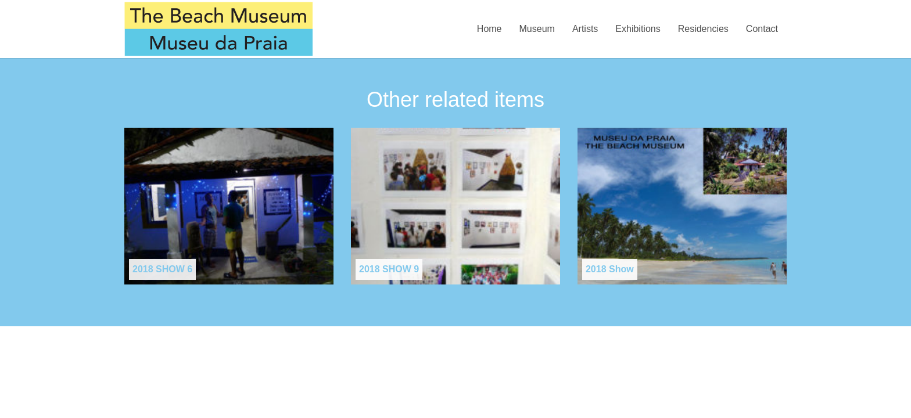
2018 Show (610, 269)
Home (489, 29)
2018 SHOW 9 (389, 269)
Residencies (703, 29)
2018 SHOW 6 (162, 269)
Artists (585, 29)
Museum (537, 29)
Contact (762, 29)
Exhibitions (637, 29)
